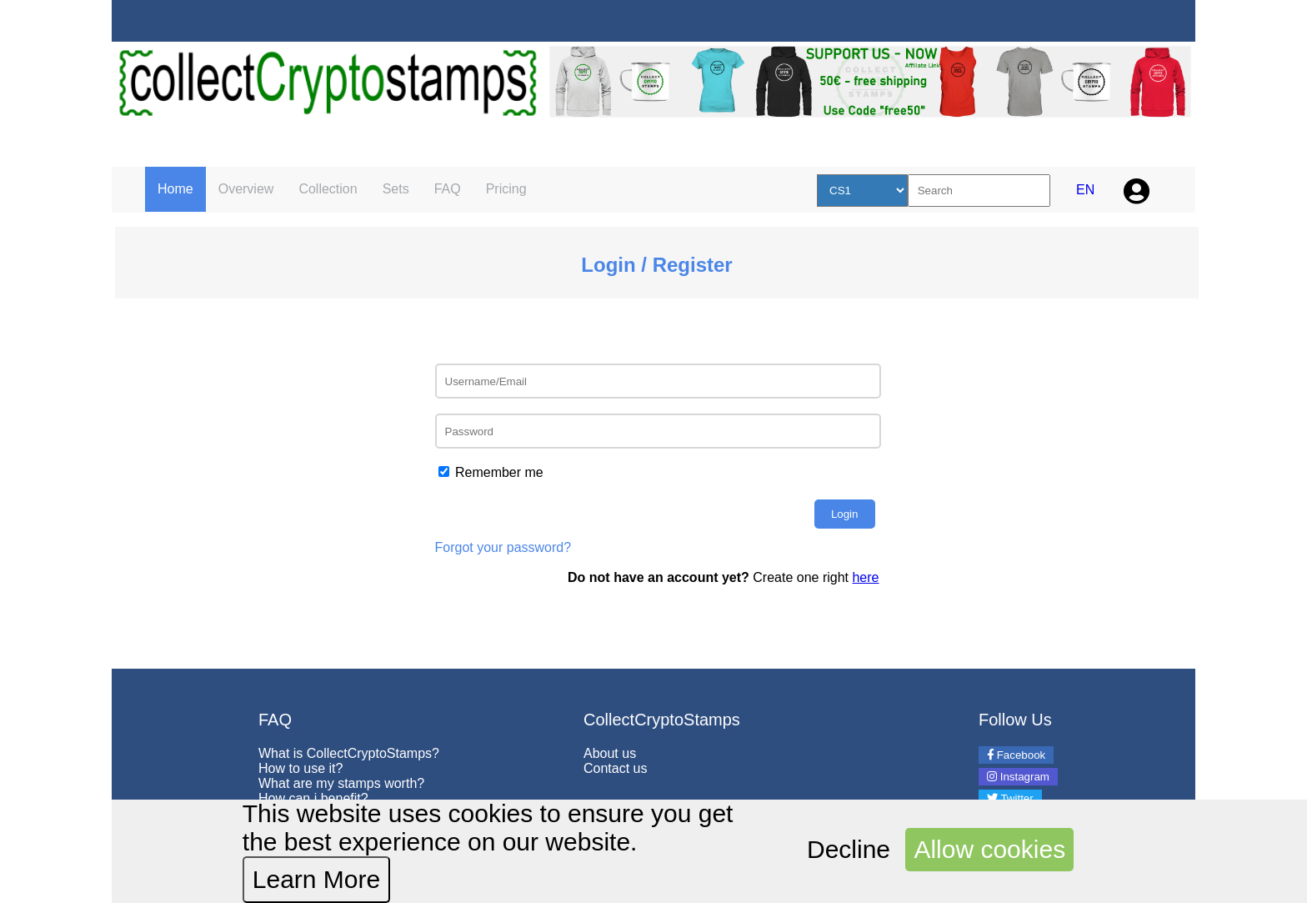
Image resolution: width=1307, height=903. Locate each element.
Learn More (316, 879)
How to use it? (300, 768)
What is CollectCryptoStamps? (348, 753)
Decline (848, 849)
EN (1085, 190)
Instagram (1018, 776)
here (865, 577)
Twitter (1010, 798)
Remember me (499, 472)
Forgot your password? (503, 547)
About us (609, 753)
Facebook (1016, 755)
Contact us (615, 768)
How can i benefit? (313, 798)
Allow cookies (989, 849)
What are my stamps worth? (341, 783)
